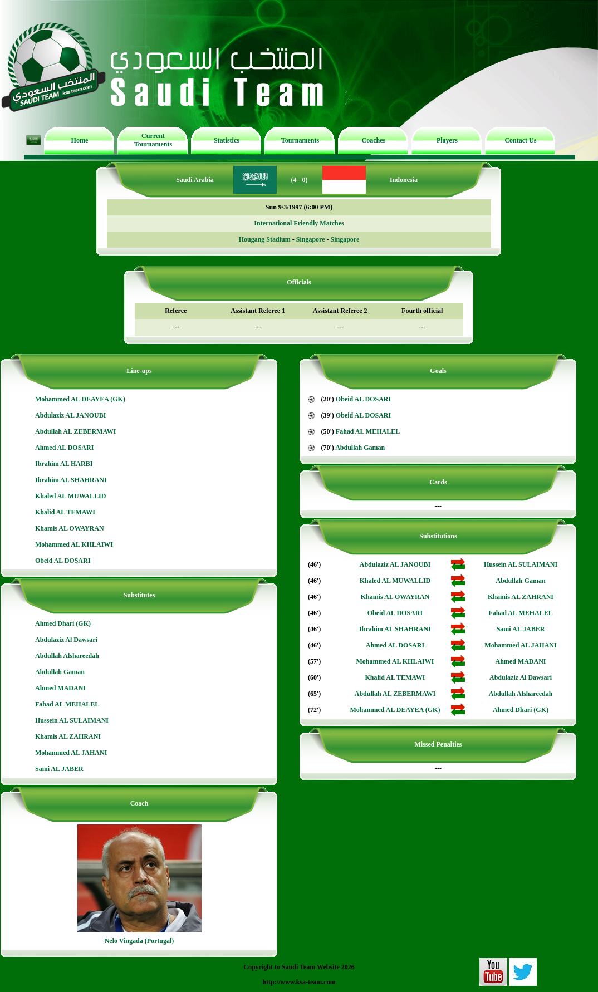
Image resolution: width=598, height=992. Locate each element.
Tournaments (300, 140)
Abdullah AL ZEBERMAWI (75, 431)
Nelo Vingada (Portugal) (139, 941)
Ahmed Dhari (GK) (63, 623)
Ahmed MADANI (60, 688)
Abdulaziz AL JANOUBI (70, 415)
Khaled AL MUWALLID (70, 496)
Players (447, 140)
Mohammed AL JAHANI (71, 753)
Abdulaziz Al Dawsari (66, 640)
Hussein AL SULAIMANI (72, 720)
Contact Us (520, 140)
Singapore (310, 239)
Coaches (374, 140)
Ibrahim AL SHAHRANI (71, 480)
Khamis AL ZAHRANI (68, 736)
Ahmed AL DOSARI (64, 447)
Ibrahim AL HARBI (63, 464)
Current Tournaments (153, 140)
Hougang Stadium (265, 239)
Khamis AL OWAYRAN (69, 528)
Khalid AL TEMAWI (65, 512)
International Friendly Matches (299, 223)
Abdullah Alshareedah (67, 656)
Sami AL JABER (59, 769)
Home (80, 140)
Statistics (226, 140)
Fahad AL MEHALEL (67, 704)
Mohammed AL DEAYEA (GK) (80, 399)
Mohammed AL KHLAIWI (74, 544)
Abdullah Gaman (60, 672)
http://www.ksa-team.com (298, 982)
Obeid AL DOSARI (62, 560)
